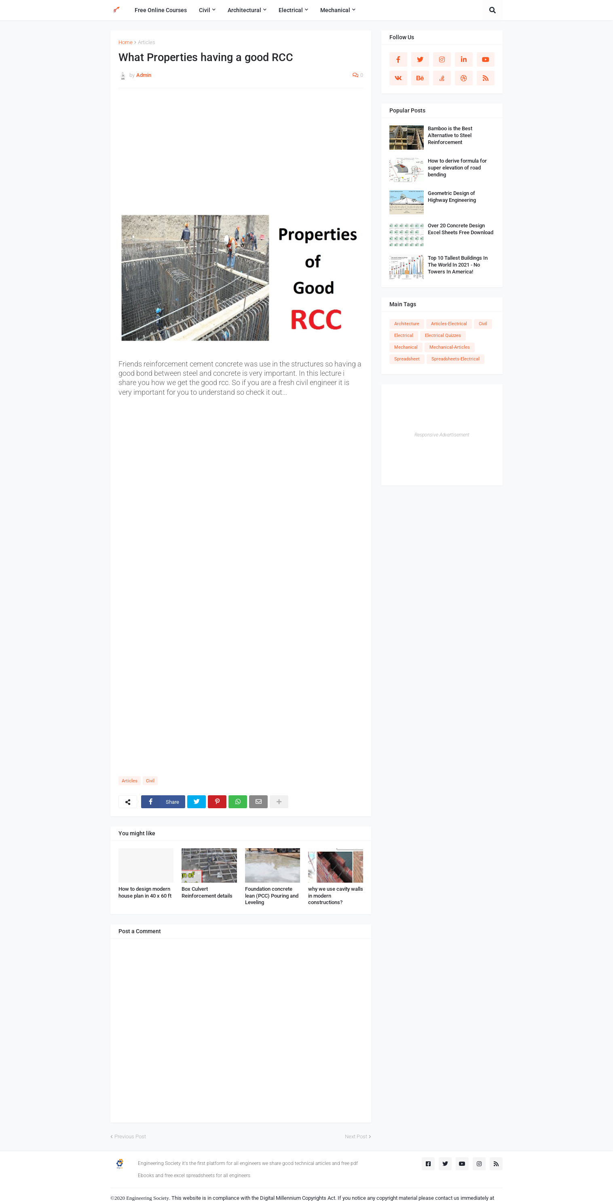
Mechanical (406, 347)
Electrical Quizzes (443, 335)
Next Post (356, 1136)
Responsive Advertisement (441, 435)
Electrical (403, 335)
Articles (146, 42)
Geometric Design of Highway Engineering (452, 196)
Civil (150, 781)
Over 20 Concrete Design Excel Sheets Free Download (460, 228)
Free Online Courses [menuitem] (161, 10)
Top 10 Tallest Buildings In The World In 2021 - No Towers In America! (458, 265)
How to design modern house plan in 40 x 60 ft (144, 892)
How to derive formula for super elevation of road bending (457, 168)
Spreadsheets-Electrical (455, 359)
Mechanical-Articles (449, 347)
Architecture (406, 323)
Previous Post (130, 1136)
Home (125, 42)
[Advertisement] (240, 153)
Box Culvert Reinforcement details (207, 892)
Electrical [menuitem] (291, 10)
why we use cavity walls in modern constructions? (335, 896)
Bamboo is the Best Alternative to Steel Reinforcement (450, 135)
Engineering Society (147, 1198)
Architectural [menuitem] (244, 10)
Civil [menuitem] (204, 10)
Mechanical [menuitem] (335, 10)
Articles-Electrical (449, 323)
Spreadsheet (407, 359)
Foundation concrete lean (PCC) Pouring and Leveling (271, 896)
